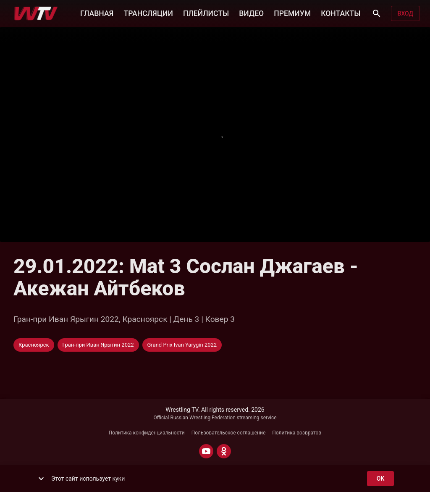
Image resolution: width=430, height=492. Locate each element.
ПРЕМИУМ (292, 12)
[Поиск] (377, 13)
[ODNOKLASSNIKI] (224, 451)
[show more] (41, 478)
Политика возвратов (296, 433)
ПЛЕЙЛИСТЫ (206, 12)
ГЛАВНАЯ (96, 12)
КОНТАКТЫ (340, 12)
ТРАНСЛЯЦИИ (148, 12)
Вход (405, 13)
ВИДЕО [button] (251, 12)
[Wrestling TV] (36, 13)
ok (380, 479)
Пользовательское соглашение (228, 433)
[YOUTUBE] (206, 451)
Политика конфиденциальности (147, 433)
